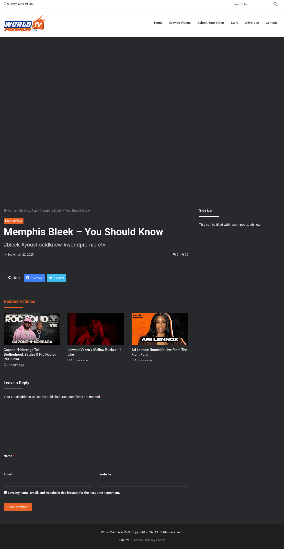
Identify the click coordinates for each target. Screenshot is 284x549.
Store (234, 23)
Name (9, 456)
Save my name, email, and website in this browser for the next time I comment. (64, 493)
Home (158, 23)
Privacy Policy (155, 540)
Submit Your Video (210, 23)
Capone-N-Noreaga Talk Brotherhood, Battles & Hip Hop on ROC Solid (30, 354)
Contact (271, 23)
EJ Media (136, 540)
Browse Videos (180, 23)
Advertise (252, 23)
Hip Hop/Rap (28, 210)
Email (9, 474)
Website (105, 474)
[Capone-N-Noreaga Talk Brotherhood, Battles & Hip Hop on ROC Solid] (32, 329)
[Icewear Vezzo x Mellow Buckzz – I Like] (96, 329)
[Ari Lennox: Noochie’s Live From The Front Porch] (160, 329)
